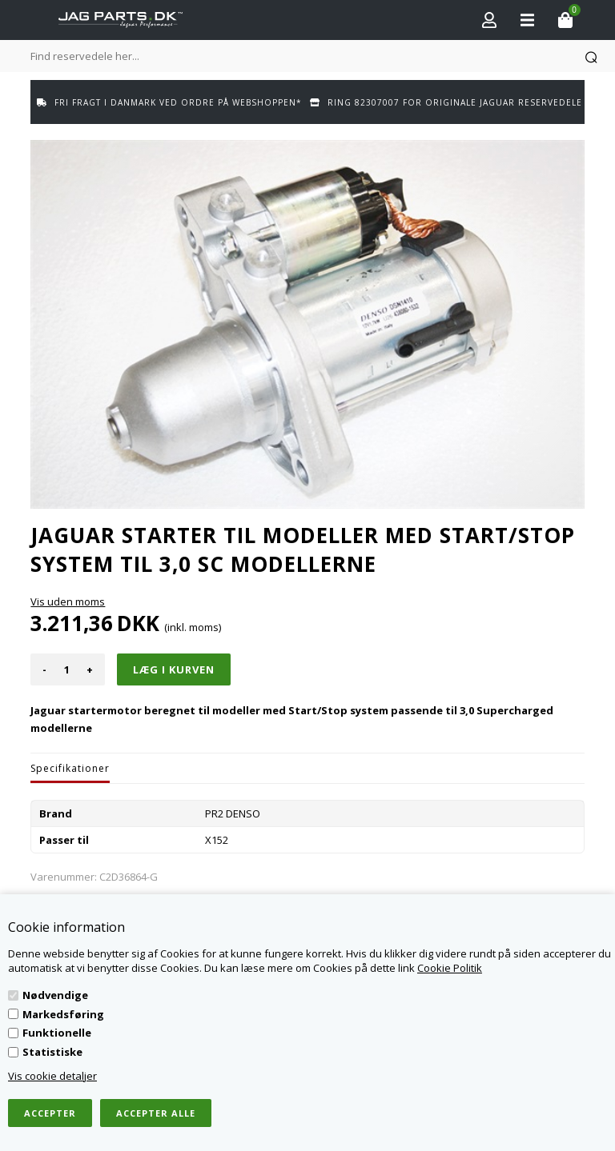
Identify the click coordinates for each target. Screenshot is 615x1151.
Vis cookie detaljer (52, 1076)
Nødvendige (55, 995)
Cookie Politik (449, 968)
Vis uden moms (67, 601)
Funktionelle (56, 1032)
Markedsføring (63, 1014)
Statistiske (52, 1052)
